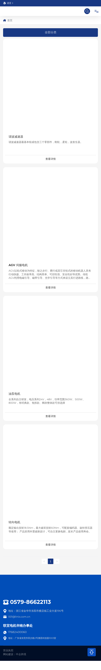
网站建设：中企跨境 (14, 654)
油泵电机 (14, 393)
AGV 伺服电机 (18, 265)
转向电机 (14, 522)
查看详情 (50, 159)
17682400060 (17, 632)
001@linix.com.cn (19, 616)
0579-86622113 (30, 602)
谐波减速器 (16, 136)
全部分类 (50, 32)
